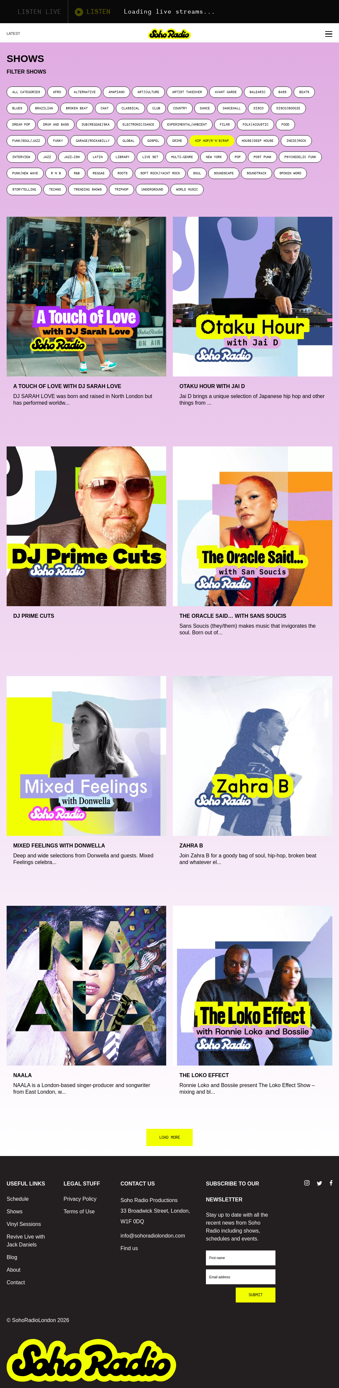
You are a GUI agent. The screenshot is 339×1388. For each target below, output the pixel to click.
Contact (16, 1282)
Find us (129, 1248)
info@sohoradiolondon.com (153, 1236)
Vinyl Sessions (24, 1224)
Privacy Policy (80, 1199)
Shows (15, 1211)
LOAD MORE (169, 1137)
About (14, 1270)
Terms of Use (79, 1211)
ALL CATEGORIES (26, 92)
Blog (12, 1257)
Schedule (18, 1199)
